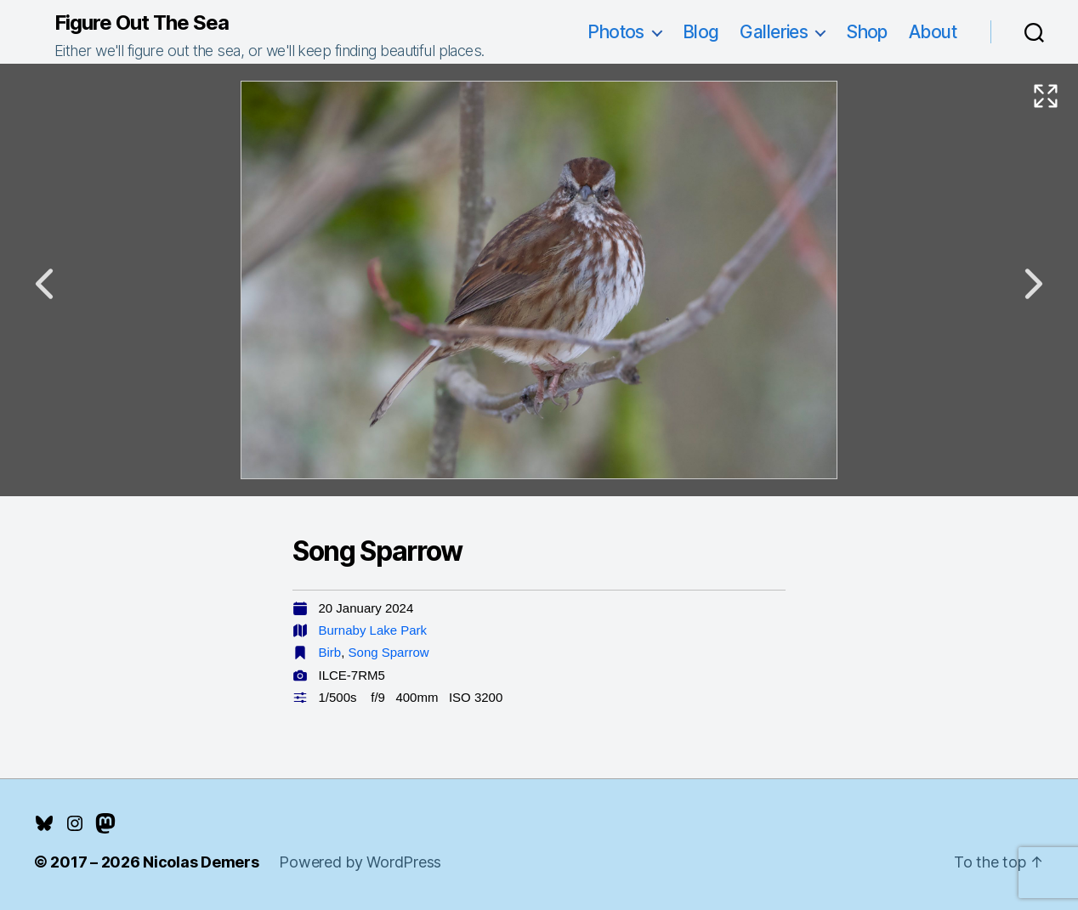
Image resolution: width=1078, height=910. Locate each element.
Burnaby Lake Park (373, 630)
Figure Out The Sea (141, 23)
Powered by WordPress (360, 862)
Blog (701, 31)
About (932, 31)
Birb (330, 652)
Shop (867, 31)
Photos (615, 31)
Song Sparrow (389, 652)
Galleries (774, 31)
